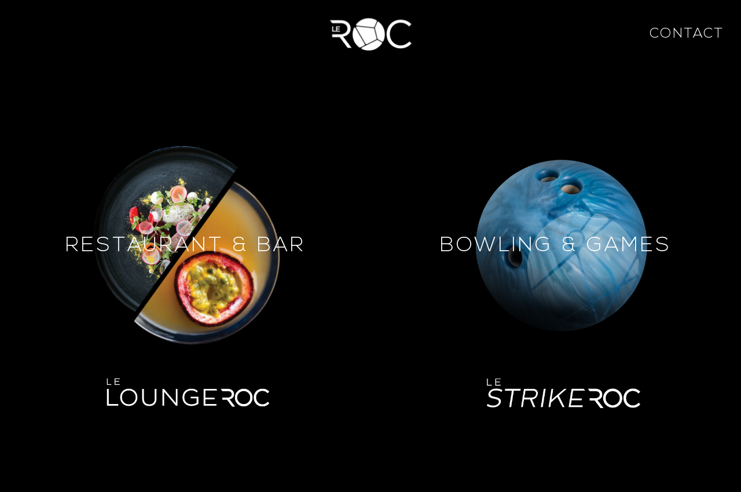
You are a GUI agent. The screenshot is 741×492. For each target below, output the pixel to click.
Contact (687, 34)
